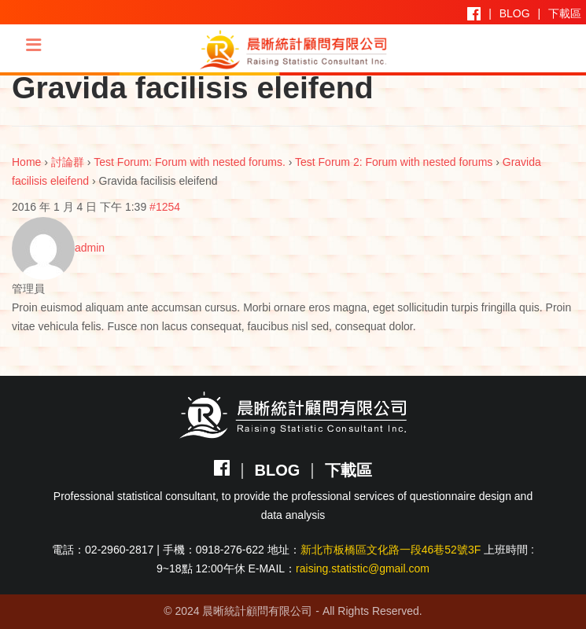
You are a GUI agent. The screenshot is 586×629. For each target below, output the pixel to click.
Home (26, 162)
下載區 (564, 13)
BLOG (514, 13)
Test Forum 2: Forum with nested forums (393, 162)
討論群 (67, 162)
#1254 (164, 206)
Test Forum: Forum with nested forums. (190, 162)
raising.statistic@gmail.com (362, 568)
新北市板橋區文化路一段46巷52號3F (390, 549)
